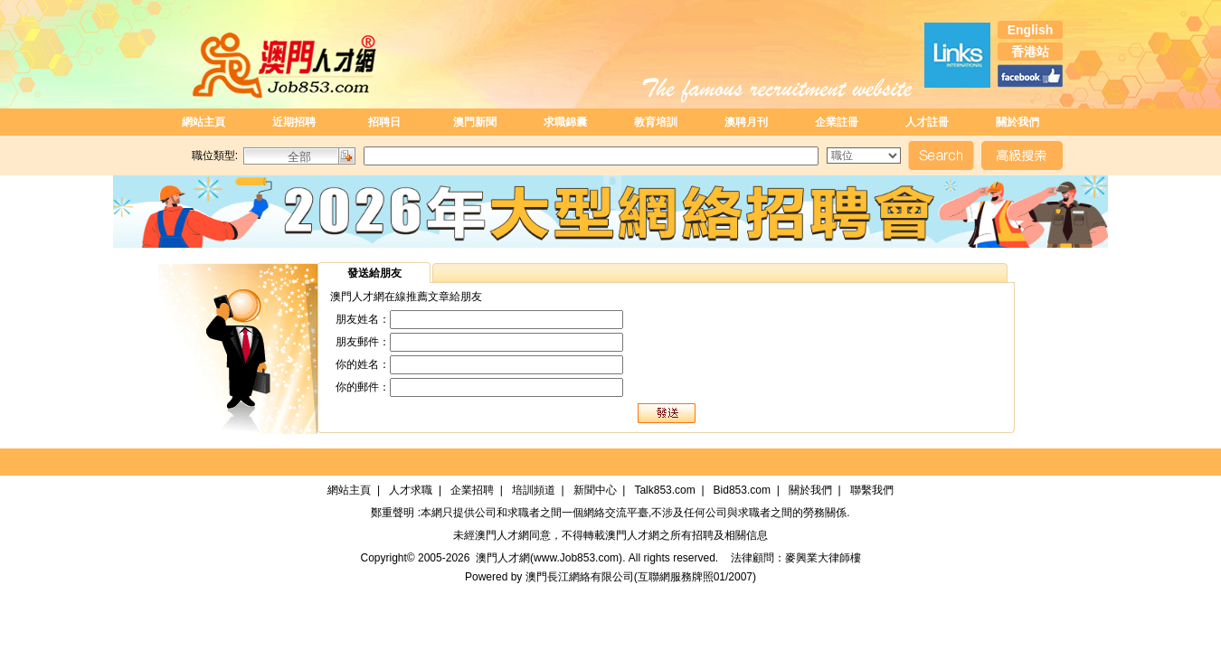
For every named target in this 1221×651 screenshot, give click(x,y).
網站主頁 (203, 122)
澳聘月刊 (746, 122)
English (1031, 30)
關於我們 (1017, 122)
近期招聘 (294, 122)
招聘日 (384, 122)
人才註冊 (927, 122)
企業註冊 (836, 122)
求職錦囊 (565, 122)
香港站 (1030, 51)
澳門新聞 (475, 122)
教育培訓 (655, 122)
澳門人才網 (502, 535)
